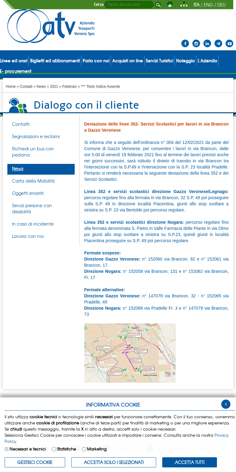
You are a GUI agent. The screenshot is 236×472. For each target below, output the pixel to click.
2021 (54, 86)
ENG (208, 5)
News (41, 86)
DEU (221, 5)
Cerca (99, 4)
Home (11, 86)
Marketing (97, 449)
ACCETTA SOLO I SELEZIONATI (114, 462)
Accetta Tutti (189, 462)
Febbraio (69, 86)
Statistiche (66, 449)
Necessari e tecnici (28, 449)
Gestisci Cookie (35, 462)
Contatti (26, 86)
